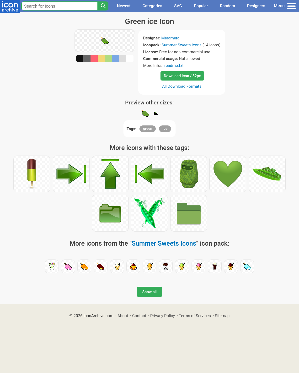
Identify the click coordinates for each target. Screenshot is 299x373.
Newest (123, 5)
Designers (256, 5)
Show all (149, 292)
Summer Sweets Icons (182, 45)
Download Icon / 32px (182, 76)
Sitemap (222, 315)
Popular (201, 5)
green (147, 128)
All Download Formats (182, 86)
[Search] (102, 6)
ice (165, 128)
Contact (139, 315)
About (122, 315)
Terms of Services (195, 315)
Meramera (170, 38)
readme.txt (173, 65)
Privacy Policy (162, 315)
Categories (152, 5)
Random (227, 5)
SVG (178, 5)
